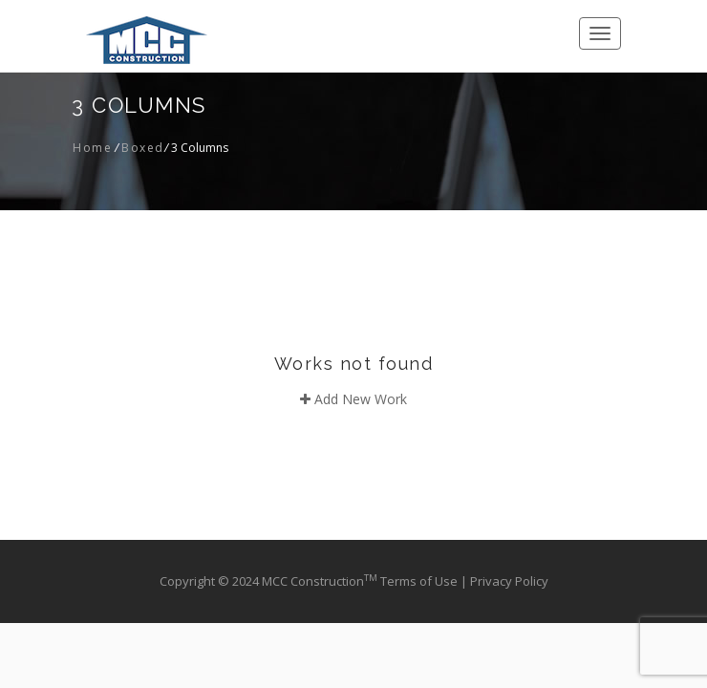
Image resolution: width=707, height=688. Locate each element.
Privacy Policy (509, 581)
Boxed (142, 148)
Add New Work (353, 399)
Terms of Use (420, 581)
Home (92, 148)
